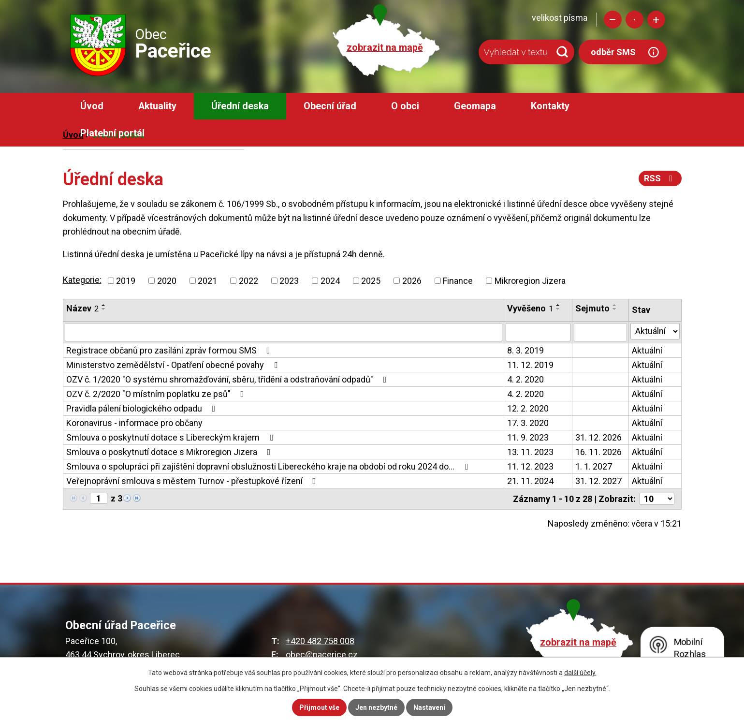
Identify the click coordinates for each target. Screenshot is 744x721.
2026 (412, 281)
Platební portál (112, 133)
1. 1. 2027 (593, 466)
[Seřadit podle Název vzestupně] (104, 305)
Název (82, 308)
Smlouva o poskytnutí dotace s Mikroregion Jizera (170, 452)
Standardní (634, 20)
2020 (166, 281)
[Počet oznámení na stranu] (657, 499)
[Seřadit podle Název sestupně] (104, 309)
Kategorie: (82, 280)
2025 (370, 281)
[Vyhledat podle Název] (283, 332)
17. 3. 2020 (528, 423)
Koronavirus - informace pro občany (134, 423)
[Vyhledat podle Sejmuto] (600, 332)
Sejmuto (592, 308)
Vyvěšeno (530, 308)
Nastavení (429, 707)
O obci (405, 106)
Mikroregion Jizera (530, 281)
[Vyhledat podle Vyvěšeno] (538, 332)
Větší (656, 20)
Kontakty (550, 106)
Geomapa (475, 106)
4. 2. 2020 (525, 379)
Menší (613, 20)
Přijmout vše (319, 707)
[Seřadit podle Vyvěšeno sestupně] (558, 309)
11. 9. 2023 (528, 437)
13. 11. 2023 (530, 452)
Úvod (91, 106)
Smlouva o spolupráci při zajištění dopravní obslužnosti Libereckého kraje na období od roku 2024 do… (269, 466)
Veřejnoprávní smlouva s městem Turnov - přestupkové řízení (193, 481)
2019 (125, 281)
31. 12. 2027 (598, 481)
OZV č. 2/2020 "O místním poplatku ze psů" (157, 394)
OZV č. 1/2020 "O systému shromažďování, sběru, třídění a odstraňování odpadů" (228, 379)
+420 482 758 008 (320, 641)
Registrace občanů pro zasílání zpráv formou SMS (170, 350)
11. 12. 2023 (530, 466)
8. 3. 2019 (525, 350)
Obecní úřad (330, 106)
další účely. (580, 673)
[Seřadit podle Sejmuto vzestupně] (615, 305)
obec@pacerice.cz (322, 654)
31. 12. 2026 (598, 437)
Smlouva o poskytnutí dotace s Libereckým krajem (171, 437)
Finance (458, 281)
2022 (248, 281)
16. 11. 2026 (598, 452)
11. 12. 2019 (530, 365)
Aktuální (647, 350)
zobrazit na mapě (385, 47)
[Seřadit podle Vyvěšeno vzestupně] (558, 305)
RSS (660, 178)
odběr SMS (613, 52)
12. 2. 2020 (528, 408)
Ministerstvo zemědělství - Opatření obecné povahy (173, 365)
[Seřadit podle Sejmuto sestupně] (615, 309)
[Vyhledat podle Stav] (654, 331)
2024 (330, 281)
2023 (289, 281)
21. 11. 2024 (530, 481)
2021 (207, 281)
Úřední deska (240, 106)
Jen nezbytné (376, 707)
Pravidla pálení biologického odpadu (142, 408)
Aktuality (157, 106)
